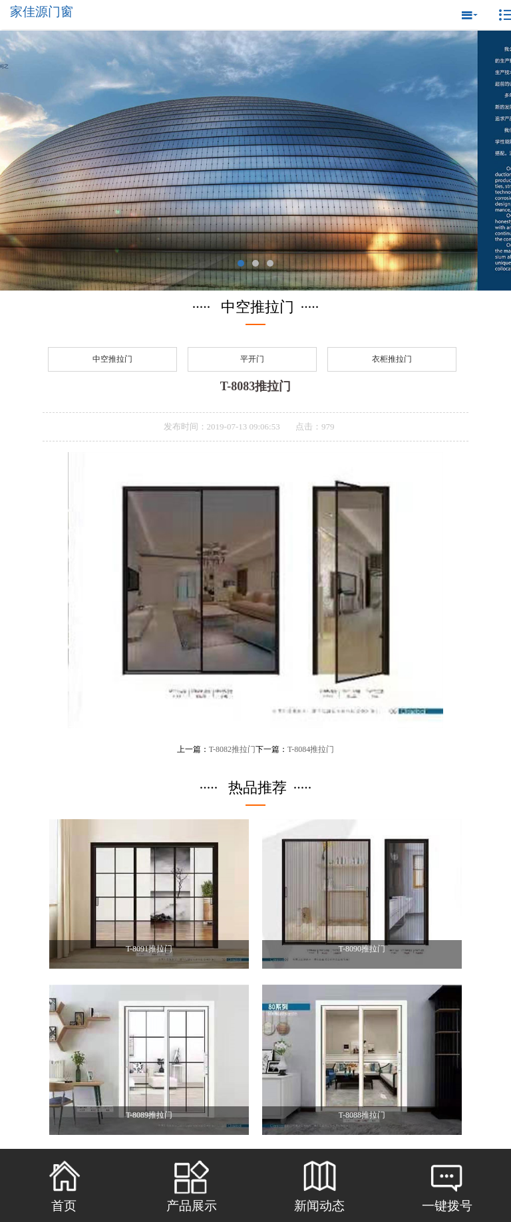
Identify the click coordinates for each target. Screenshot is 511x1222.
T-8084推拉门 (310, 749)
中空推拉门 (112, 359)
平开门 (252, 359)
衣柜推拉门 (392, 359)
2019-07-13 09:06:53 (243, 426)
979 (328, 426)
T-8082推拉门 (232, 749)
